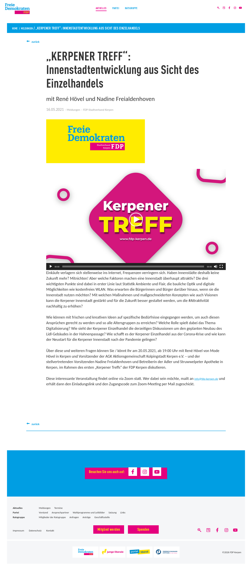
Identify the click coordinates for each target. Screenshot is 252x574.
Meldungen (32, 27)
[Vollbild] (221, 266)
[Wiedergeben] (50, 266)
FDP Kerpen (235, 553)
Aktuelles (94, 12)
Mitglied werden (108, 529)
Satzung (112, 512)
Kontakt (50, 530)
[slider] (133, 266)
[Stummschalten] (215, 266)
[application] (136, 219)
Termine (58, 508)
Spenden (143, 529)
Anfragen (74, 517)
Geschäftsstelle (102, 517)
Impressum (18, 530)
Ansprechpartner (60, 512)
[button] (136, 220)
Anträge (87, 517)
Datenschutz (35, 530)
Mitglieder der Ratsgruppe (52, 517)
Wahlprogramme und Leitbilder (89, 512)
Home (16, 27)
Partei (115, 12)
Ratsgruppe (138, 12)
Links (122, 512)
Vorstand (43, 512)
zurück (36, 41)
